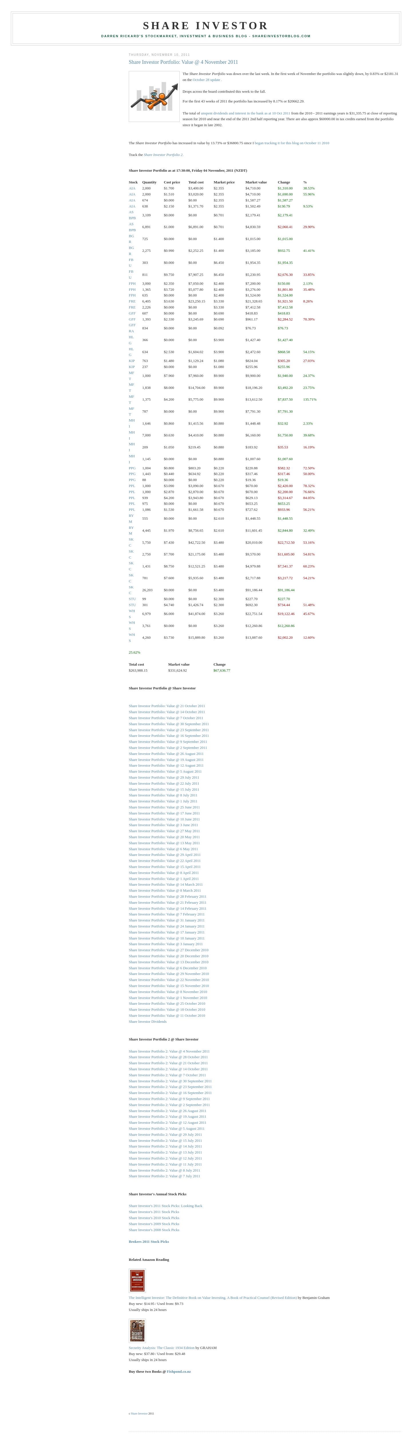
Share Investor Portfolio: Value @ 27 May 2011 (164, 831)
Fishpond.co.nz (179, 1371)
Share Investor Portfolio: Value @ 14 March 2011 (166, 884)
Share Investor (206, 25)
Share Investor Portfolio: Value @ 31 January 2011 (167, 920)
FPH (132, 283)
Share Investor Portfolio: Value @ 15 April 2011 (165, 867)
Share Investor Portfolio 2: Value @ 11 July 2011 (165, 1164)
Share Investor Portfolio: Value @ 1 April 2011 (164, 879)
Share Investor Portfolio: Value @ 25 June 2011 (164, 807)
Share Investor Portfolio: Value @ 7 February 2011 (167, 914)
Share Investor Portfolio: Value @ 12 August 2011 (166, 765)
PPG (132, 468)
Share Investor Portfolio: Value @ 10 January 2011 (167, 938)
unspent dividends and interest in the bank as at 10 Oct (241, 113)
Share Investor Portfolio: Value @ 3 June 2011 (163, 825)
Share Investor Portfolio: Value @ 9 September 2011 (168, 741)
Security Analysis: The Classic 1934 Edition (162, 1348)
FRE (132, 301)
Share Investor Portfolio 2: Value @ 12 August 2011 (167, 1122)
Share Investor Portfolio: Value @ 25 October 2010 (167, 1003)
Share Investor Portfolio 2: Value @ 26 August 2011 (167, 1111)
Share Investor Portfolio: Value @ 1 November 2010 (168, 998)
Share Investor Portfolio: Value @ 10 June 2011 (164, 819)
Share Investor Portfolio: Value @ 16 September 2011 (169, 735)
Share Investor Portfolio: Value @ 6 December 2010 (168, 968)
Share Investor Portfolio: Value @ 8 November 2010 (168, 992)
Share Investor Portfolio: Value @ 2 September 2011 (168, 747)
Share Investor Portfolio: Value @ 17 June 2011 (164, 813)
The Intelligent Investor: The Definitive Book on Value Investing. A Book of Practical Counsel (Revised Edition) (213, 1297)
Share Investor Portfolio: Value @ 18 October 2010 (167, 1009)
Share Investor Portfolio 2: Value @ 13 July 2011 (165, 1152)
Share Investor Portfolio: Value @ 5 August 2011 (165, 771)
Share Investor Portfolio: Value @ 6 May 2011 (163, 849)
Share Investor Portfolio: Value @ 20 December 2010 (169, 956)
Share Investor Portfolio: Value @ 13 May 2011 (164, 843)
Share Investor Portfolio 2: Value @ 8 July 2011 (164, 1170)
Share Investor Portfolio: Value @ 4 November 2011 (183, 62)
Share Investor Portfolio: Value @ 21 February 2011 (168, 902)
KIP (132, 361)
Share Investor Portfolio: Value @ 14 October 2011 (167, 712)
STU (132, 599)
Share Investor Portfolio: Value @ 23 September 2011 (169, 730)
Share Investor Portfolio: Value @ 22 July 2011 (164, 783)
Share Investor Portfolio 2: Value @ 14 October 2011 (168, 1069)
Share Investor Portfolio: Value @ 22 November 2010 (169, 980)
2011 (286, 113)
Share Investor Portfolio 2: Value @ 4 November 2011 (169, 1051)
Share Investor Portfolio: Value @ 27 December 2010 (169, 950)
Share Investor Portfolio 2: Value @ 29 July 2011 (165, 1134)
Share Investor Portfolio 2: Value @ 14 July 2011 (165, 1146)
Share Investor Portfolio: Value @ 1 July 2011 (163, 801)
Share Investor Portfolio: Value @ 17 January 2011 (167, 932)
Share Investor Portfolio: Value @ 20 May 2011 (164, 837)
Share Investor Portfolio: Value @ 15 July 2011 (164, 789)
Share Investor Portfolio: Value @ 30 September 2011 (169, 724)
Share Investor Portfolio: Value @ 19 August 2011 (166, 759)
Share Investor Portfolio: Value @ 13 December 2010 (169, 962)
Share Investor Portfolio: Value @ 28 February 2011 (168, 896)
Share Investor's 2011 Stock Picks (154, 1212)
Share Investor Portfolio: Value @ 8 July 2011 (163, 795)
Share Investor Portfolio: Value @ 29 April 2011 (165, 854)
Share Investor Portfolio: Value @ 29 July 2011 (164, 777)
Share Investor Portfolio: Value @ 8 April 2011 (164, 873)
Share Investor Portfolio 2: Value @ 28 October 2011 (168, 1057)
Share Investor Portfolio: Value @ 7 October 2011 (166, 718)
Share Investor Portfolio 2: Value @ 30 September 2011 (170, 1081)
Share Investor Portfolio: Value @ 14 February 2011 (168, 908)
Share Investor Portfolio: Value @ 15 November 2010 (169, 986)
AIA (132, 188)
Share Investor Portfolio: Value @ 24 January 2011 (167, 926)
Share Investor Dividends (148, 1021)
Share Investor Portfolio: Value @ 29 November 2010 (169, 974)
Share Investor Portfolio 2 (163, 155)
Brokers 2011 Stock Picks (149, 1241)
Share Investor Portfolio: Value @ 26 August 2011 (166, 753)
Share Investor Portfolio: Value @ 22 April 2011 (165, 860)
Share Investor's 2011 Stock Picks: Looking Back (165, 1206)
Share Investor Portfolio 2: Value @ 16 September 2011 (170, 1093)
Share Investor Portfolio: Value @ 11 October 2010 (167, 1015)
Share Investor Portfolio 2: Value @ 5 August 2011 (167, 1128)
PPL (132, 486)
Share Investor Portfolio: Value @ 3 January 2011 (166, 944)
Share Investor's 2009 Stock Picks (154, 1224)
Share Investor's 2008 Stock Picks (154, 1230)
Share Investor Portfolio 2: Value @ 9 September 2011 (169, 1099)
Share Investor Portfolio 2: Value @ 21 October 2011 (168, 1063)
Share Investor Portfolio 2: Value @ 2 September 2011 (169, 1105)
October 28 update (206, 80)
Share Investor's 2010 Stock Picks (154, 1218)
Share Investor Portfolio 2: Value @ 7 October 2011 (167, 1075)
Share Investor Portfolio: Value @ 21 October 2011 (167, 706)
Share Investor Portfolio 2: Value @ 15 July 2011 (165, 1140)
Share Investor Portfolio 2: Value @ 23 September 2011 (170, 1087)
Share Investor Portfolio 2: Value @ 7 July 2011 (164, 1176)
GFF (132, 313)
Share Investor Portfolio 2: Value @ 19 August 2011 (167, 1116)
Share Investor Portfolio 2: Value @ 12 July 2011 (165, 1158)
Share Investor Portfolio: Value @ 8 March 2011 (165, 890)
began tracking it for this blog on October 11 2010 (292, 143)
